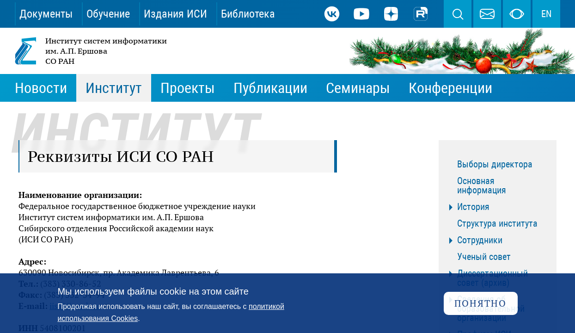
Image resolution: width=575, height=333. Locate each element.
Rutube (420, 14)
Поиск (457, 14)
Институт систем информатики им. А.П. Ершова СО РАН (91, 51)
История (473, 206)
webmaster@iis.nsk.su (487, 14)
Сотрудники (479, 240)
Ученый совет (484, 256)
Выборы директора (494, 164)
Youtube (361, 14)
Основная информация (481, 185)
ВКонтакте (332, 14)
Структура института (497, 223)
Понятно (480, 303)
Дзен (391, 14)
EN (546, 13)
